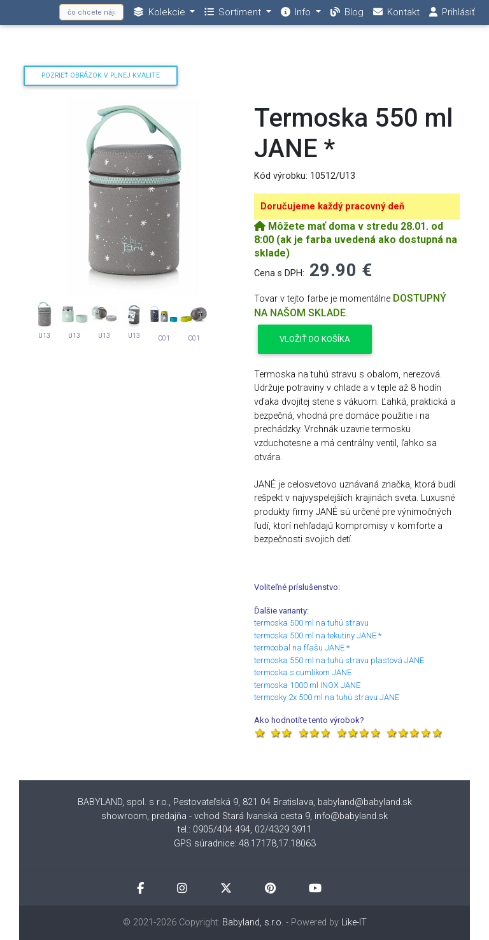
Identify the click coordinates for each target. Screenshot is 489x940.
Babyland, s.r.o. (252, 922)
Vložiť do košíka (315, 339)
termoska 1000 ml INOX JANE (307, 685)
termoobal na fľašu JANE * (302, 647)
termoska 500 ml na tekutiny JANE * (317, 635)
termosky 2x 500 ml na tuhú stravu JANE (326, 697)
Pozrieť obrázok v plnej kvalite (100, 75)
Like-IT (354, 922)
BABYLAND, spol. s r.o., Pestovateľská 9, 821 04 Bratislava (195, 802)
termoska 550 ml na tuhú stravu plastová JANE (339, 660)
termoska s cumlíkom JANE (302, 672)
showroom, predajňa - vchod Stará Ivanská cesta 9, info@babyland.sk (244, 816)
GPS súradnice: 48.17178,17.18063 (245, 843)
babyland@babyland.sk (365, 802)
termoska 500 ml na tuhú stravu (311, 623)
